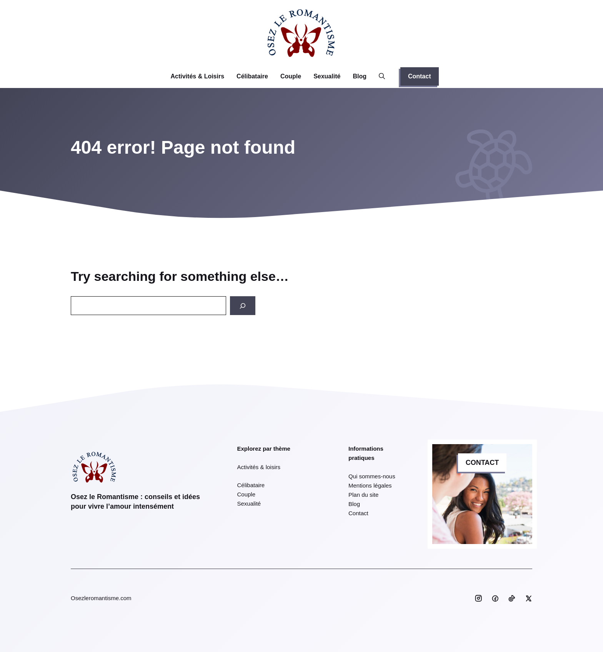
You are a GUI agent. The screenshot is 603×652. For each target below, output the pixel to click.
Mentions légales (370, 485)
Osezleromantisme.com (101, 598)
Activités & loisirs (259, 467)
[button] (382, 76)
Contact (419, 76)
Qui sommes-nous (371, 476)
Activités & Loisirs (197, 76)
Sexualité (326, 76)
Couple (290, 76)
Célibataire (252, 76)
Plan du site (363, 494)
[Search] (242, 305)
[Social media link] (478, 598)
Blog (359, 76)
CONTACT (482, 462)
